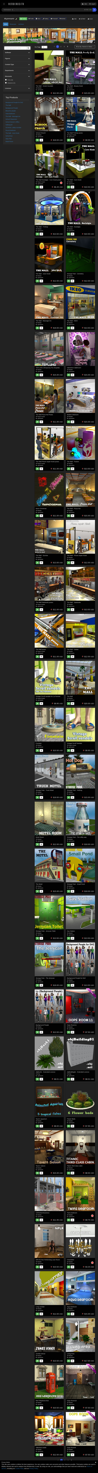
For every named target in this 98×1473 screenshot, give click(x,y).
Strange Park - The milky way (77, 837)
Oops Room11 (72, 1025)
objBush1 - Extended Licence (45, 1072)
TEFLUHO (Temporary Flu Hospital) (48, 368)
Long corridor (40, 1307)
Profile (31, 18)
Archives (21, 24)
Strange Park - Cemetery (75, 274)
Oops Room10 (72, 1400)
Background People (12, 108)
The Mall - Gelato (72, 649)
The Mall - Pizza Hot (73, 508)
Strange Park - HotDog (74, 790)
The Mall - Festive (73, 461)
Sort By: (84, 46)
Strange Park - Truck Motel (45, 790)
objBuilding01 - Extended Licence (78, 1072)
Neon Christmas (41, 508)
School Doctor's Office (12, 122)
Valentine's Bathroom (74, 368)
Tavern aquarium (41, 1119)
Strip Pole (9, 139)
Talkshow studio (41, 1447)
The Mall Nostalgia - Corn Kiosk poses (48, 180)
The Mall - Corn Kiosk (74, 180)
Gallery (45, 18)
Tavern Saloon (40, 1166)
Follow (23, 18)
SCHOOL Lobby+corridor (13, 127)
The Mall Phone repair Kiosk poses (47, 461)
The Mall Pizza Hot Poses (44, 414)
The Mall (8, 105)
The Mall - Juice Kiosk (12, 133)
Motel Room (9, 141)
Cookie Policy (19, 1468)
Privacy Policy (33, 1468)
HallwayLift (9, 125)
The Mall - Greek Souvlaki (44, 86)
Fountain (38, 743)
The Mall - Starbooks (74, 602)
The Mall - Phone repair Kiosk (77, 555)
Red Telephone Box (42, 1400)
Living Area (70, 1354)
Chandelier (70, 1260)
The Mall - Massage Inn (13, 116)
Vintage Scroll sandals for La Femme (48, 696)
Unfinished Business (42, 1213)
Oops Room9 (71, 1447)
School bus (9, 136)
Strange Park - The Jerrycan (45, 978)
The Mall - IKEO (72, 321)
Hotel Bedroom (10, 113)
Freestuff (54, 18)
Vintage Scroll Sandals (74, 743)
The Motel (39, 884)
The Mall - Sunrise (42, 555)
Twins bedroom (72, 1213)
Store (38, 18)
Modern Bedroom (73, 414)
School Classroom (11, 119)
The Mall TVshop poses (75, 133)
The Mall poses (41, 649)
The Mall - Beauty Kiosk (75, 86)
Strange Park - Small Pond (76, 884)
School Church (40, 133)
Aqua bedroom (72, 1307)
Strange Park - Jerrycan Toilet (45, 931)
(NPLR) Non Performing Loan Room (48, 1260)
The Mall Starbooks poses (44, 602)
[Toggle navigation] (4, 4)
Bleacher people (11, 111)
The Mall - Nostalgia (73, 227)
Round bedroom (11, 130)
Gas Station (71, 931)
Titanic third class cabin (74, 1166)
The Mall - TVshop (42, 227)
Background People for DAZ (14, 102)
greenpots (40, 89)
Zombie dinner (40, 1354)
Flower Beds (71, 1119)
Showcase (13, 24)
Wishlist (62, 18)
